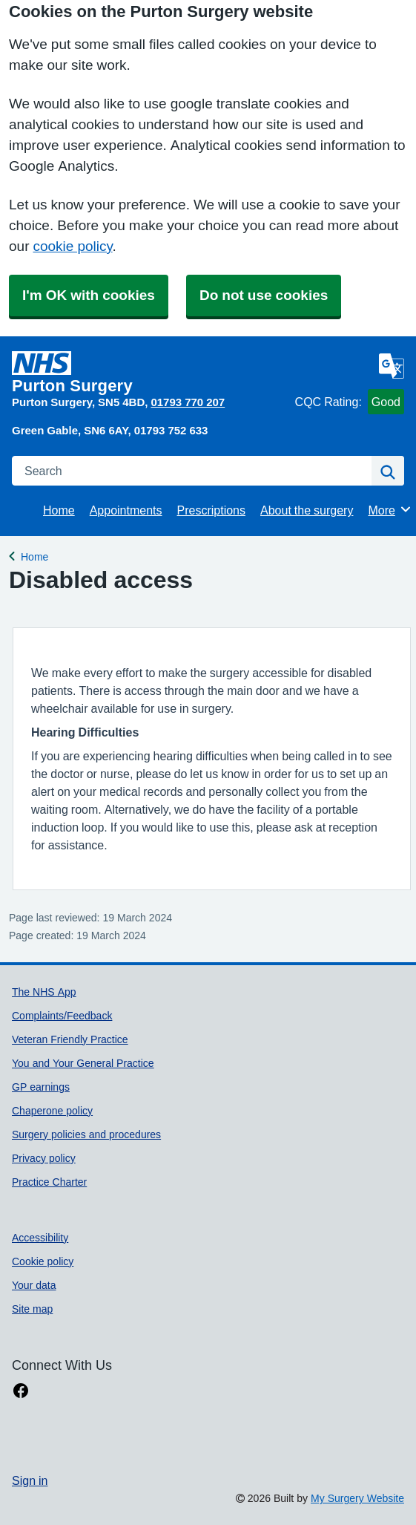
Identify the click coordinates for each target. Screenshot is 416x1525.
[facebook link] (21, 1391)
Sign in (29, 1480)
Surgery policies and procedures (86, 1134)
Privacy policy (44, 1158)
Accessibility (40, 1237)
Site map (32, 1309)
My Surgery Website (357, 1498)
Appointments (126, 510)
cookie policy (72, 246)
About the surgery (306, 510)
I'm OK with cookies (88, 295)
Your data (34, 1285)
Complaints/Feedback (62, 1015)
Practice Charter (49, 1182)
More (390, 509)
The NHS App (44, 992)
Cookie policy (42, 1261)
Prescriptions (211, 510)
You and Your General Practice (83, 1063)
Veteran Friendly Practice (70, 1039)
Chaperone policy (52, 1111)
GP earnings (41, 1087)
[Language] (391, 366)
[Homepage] (150, 372)
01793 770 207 (188, 402)
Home (59, 510)
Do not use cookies (263, 295)
